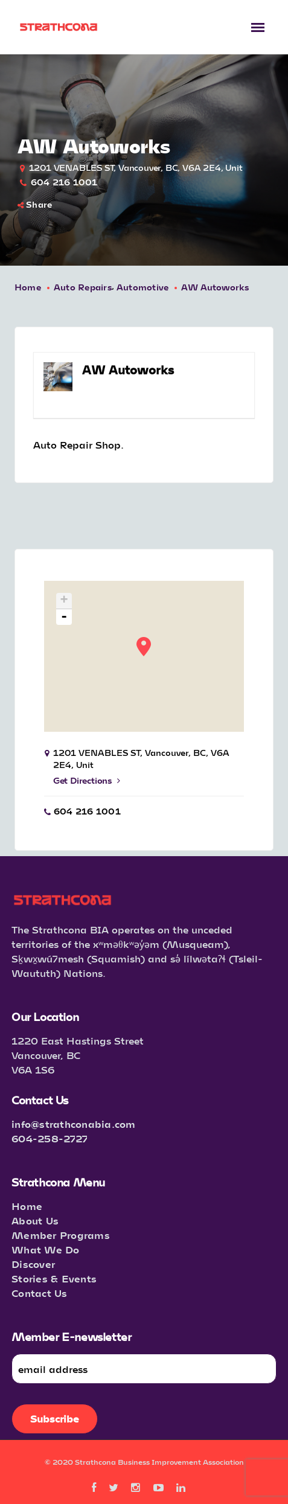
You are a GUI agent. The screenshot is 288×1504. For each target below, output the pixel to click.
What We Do (45, 1249)
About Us (35, 1220)
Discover (33, 1264)
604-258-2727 (49, 1138)
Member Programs (60, 1235)
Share (35, 204)
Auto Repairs (83, 287)
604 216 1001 (64, 182)
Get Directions (86, 780)
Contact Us (39, 1293)
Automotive (143, 287)
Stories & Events (54, 1278)
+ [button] (64, 601)
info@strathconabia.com (73, 1124)
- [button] (64, 617)
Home (27, 287)
